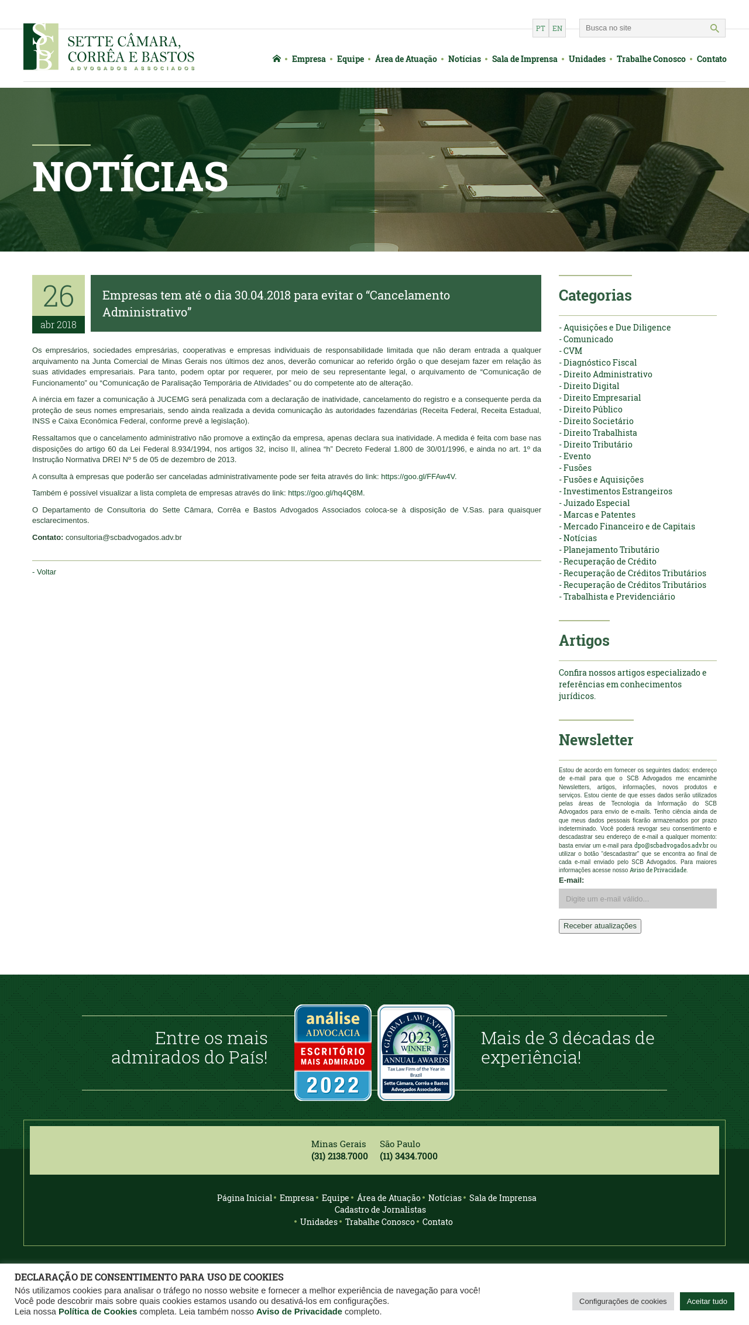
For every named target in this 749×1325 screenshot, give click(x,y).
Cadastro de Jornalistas (380, 1209)
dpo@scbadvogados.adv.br (671, 845)
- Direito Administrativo (605, 374)
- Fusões (575, 467)
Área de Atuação (406, 58)
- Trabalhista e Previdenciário (617, 596)
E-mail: (571, 880)
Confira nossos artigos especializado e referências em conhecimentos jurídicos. (633, 684)
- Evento (575, 456)
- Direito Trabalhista (598, 432)
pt (540, 28)
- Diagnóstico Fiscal (598, 362)
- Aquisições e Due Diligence (615, 327)
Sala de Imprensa (525, 58)
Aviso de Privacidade (299, 1311)
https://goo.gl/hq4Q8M (325, 492)
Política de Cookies (98, 1311)
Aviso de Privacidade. (659, 870)
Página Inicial (244, 1197)
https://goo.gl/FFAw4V (418, 476)
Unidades (587, 58)
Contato (712, 58)
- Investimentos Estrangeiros (615, 491)
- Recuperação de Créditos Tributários (632, 573)
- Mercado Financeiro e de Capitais (627, 526)
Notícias (464, 58)
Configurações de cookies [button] (623, 1301)
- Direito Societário (596, 420)
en (557, 28)
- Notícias (578, 537)
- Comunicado (586, 339)
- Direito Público (591, 409)
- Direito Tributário (596, 444)
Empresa (309, 58)
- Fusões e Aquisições (601, 479)
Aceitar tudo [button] (707, 1301)
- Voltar (44, 571)
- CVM (570, 350)
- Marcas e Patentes (597, 514)
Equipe (350, 58)
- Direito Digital (589, 385)
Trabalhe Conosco (651, 58)
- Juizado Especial (594, 502)
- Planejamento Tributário (609, 549)
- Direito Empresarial (600, 397)
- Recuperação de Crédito (608, 561)
